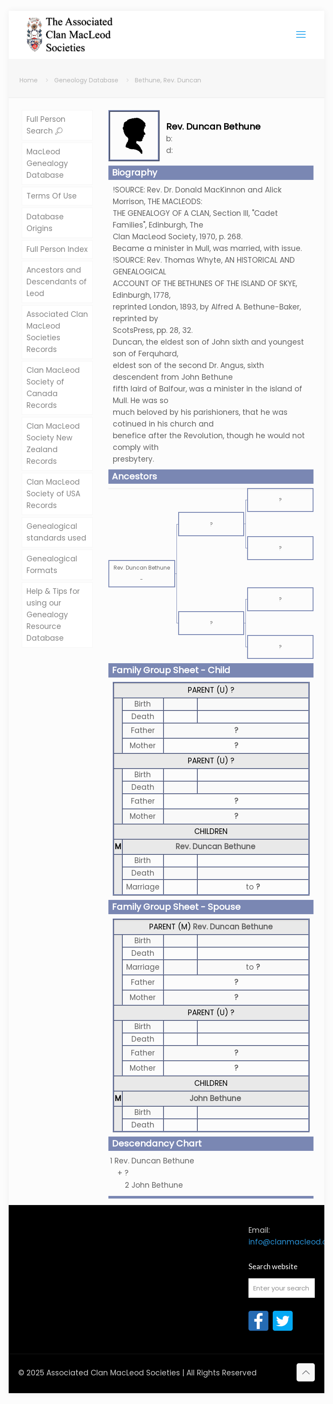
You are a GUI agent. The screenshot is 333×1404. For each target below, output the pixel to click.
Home (29, 80)
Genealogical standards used (56, 532)
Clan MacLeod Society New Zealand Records (53, 443)
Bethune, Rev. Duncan (168, 80)
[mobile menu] (301, 34)
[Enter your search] (281, 1288)
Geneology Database (86, 80)
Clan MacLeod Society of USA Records (53, 494)
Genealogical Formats (51, 565)
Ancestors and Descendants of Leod (56, 282)
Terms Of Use (51, 196)
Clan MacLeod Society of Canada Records (53, 387)
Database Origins (45, 223)
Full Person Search (45, 125)
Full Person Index (57, 249)
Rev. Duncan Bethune (215, 846)
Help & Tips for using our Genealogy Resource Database (53, 614)
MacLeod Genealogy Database (47, 163)
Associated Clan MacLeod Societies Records (57, 332)
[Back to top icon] (306, 1372)
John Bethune (215, 1098)
